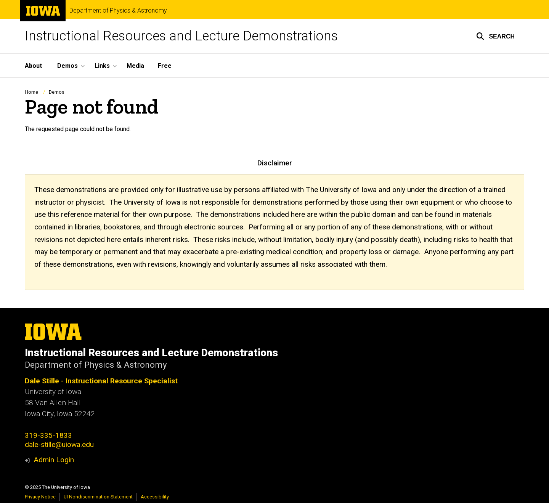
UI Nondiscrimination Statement (98, 497)
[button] (495, 36)
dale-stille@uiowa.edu (59, 444)
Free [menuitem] (165, 65)
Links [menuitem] (102, 65)
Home (31, 92)
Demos (56, 92)
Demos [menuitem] (67, 65)
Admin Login (54, 459)
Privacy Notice (40, 497)
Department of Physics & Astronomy (118, 10)
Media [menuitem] (135, 65)
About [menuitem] (33, 65)
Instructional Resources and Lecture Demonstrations (181, 36)
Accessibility (155, 497)
